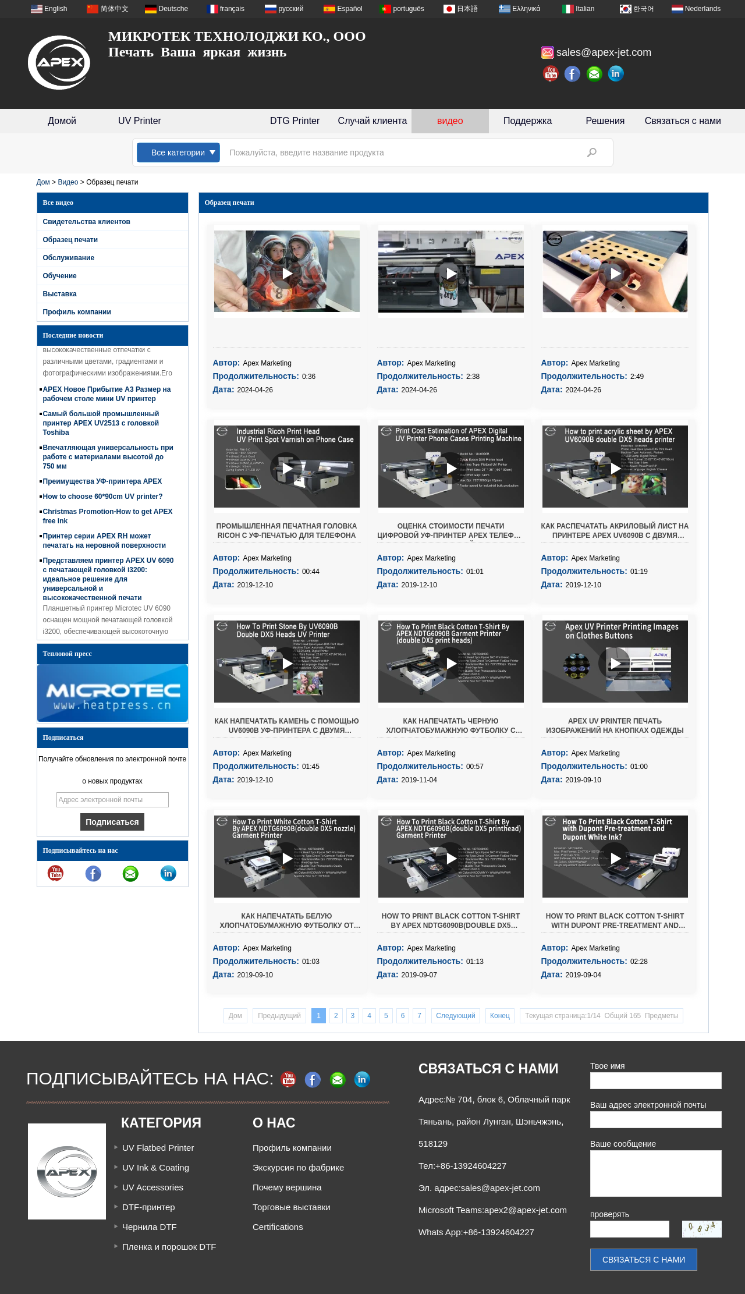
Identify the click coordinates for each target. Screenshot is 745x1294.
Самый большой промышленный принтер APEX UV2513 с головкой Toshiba (101, 426)
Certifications (278, 1227)
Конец (500, 1016)
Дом (43, 182)
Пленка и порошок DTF (169, 1247)
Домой (62, 121)
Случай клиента (372, 121)
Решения (605, 121)
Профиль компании (77, 312)
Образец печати (70, 240)
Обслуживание (69, 258)
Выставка (60, 294)
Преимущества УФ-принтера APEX (102, 484)
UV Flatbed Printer (158, 1148)
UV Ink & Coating (155, 1167)
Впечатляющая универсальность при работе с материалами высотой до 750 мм (108, 459)
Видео (68, 182)
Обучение (60, 276)
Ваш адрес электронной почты (648, 1104)
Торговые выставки (292, 1207)
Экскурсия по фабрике (298, 1167)
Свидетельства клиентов (86, 222)
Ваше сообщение (623, 1143)
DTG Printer (295, 121)
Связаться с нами (683, 121)
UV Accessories (152, 1187)
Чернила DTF (149, 1227)
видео (450, 121)
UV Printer (139, 121)
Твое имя (607, 1065)
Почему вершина (287, 1187)
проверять (609, 1214)
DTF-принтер (148, 1207)
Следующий (455, 1016)
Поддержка (527, 121)
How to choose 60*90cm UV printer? (103, 499)
